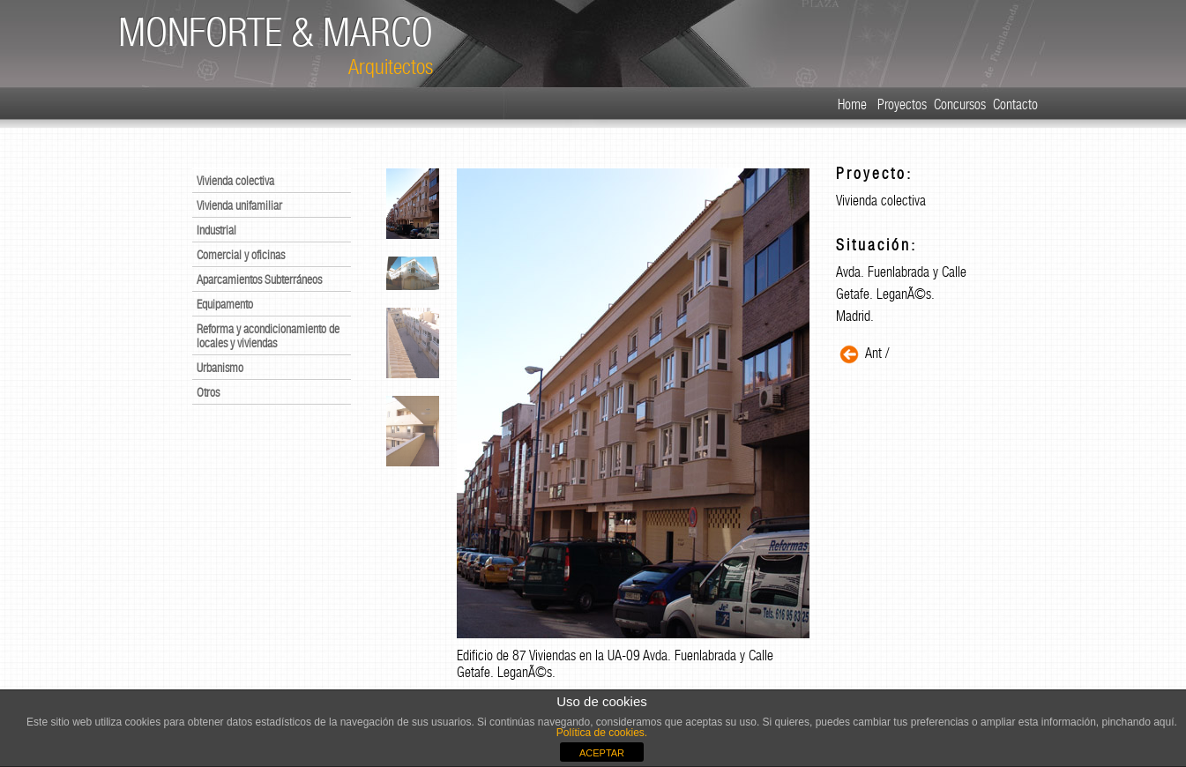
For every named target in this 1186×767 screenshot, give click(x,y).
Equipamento (225, 304)
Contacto (1015, 104)
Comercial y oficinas (241, 255)
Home (852, 104)
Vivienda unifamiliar (239, 205)
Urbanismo (220, 368)
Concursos (960, 104)
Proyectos (902, 104)
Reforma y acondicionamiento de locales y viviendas (268, 336)
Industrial (216, 230)
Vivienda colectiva (235, 181)
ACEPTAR (601, 753)
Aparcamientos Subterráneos (259, 279)
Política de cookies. (601, 732)
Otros (208, 392)
